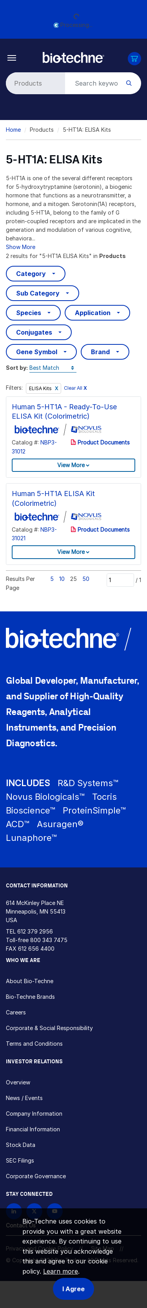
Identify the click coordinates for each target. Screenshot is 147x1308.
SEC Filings (20, 1160)
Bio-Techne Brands (30, 996)
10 (62, 578)
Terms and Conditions (34, 1043)
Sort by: (17, 367)
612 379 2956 (35, 931)
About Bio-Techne (29, 981)
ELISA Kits (41, 388)
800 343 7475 (48, 940)
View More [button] (71, 465)
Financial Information (33, 1129)
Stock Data (20, 1144)
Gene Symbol (36, 352)
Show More (20, 247)
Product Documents (100, 442)
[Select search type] (34, 83)
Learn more (60, 1271)
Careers (16, 1012)
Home (13, 129)
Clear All (75, 388)
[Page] (120, 580)
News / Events (24, 1098)
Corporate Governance (36, 1176)
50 (85, 578)
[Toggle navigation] (12, 57)
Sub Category (38, 293)
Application (93, 313)
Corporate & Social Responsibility (49, 1028)
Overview (18, 1082)
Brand (100, 352)
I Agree (73, 1289)
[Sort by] (52, 368)
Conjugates (34, 332)
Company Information (34, 1113)
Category (31, 274)
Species (28, 313)
